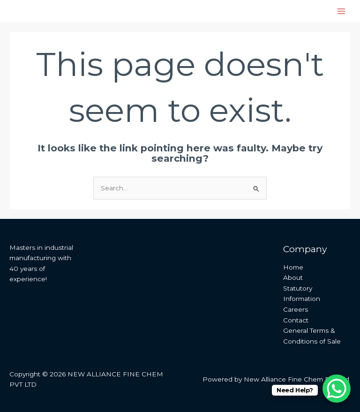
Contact (295, 320)
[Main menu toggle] (341, 11)
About (293, 277)
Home (293, 267)
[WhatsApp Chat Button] (336, 389)
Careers (295, 309)
